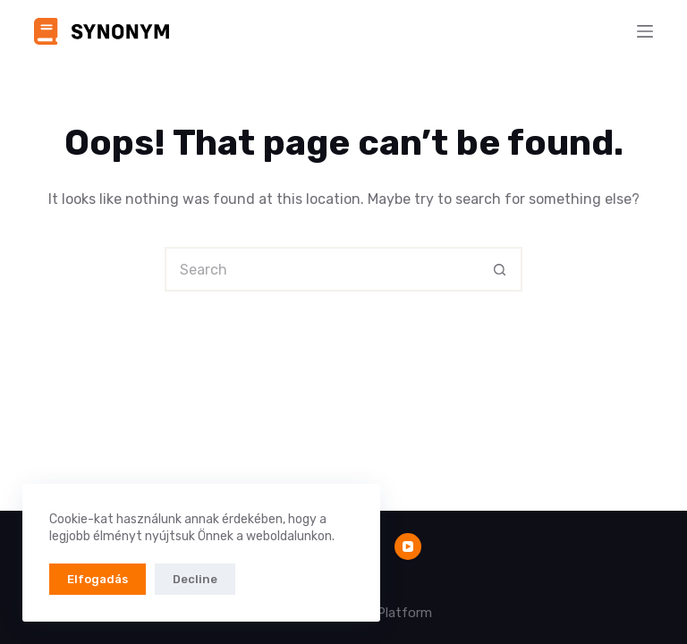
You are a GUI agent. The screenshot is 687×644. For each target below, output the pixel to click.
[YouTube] (407, 546)
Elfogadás (97, 579)
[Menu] (645, 31)
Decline (195, 579)
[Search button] (500, 269)
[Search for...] (321, 269)
